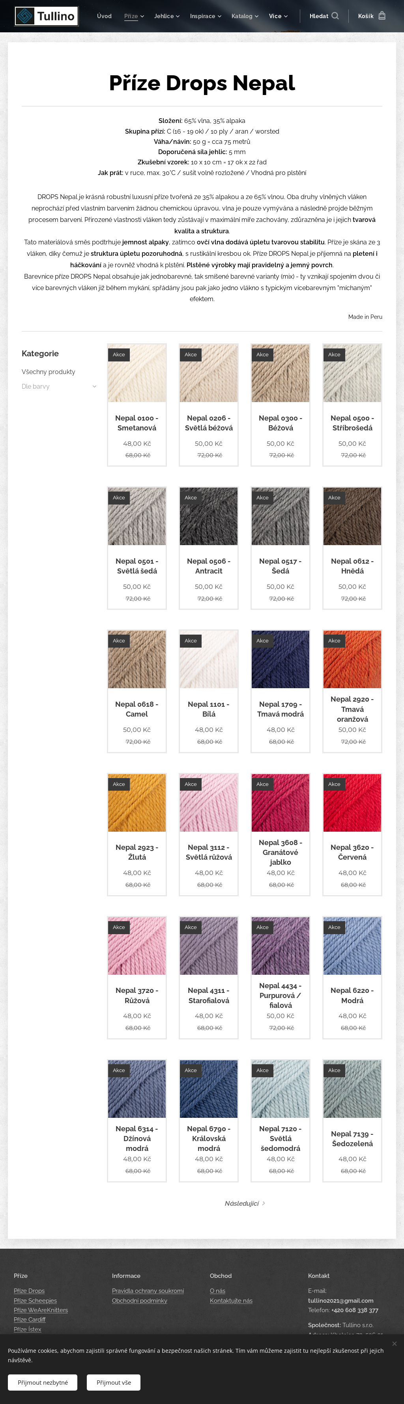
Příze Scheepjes (35, 1300)
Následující (242, 1203)
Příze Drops (29, 1290)
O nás (217, 1290)
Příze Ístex (27, 1329)
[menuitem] (140, 16)
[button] (324, 16)
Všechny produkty (48, 372)
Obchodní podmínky (139, 1300)
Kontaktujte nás (231, 1300)
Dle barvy (36, 386)
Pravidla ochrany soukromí (148, 1290)
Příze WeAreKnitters (41, 1310)
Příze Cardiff (30, 1319)
